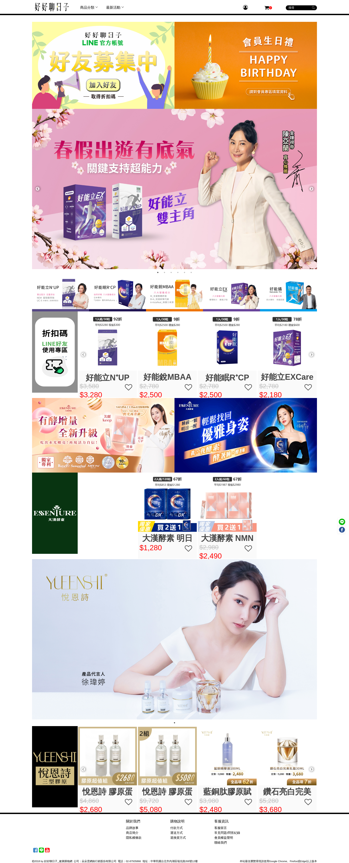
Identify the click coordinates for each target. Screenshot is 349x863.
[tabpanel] (174, 189)
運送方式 (176, 833)
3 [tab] (171, 272)
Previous (37, 189)
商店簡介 (132, 833)
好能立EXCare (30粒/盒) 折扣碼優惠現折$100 (167, 377)
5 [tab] (184, 272)
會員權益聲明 (223, 837)
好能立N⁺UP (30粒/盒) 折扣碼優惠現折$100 (287, 377)
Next (311, 189)
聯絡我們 (220, 842)
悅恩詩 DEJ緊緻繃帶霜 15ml (107, 791)
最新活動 (115, 7)
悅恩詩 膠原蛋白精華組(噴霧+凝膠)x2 (227, 791)
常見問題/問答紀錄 (227, 833)
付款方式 (176, 828)
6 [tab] (191, 272)
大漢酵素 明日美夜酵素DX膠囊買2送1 (167, 538)
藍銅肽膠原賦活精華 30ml (287, 791)
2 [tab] (164, 272)
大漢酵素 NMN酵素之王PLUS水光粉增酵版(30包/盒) (227, 538)
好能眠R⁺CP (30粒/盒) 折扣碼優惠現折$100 (107, 377)
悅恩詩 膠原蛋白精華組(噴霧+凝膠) (167, 791)
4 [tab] (178, 272)
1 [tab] (158, 272)
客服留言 (220, 828)
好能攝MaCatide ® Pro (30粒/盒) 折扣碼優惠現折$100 (227, 377)
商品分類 (89, 7)
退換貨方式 (178, 837)
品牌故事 (132, 828)
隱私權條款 (134, 837)
